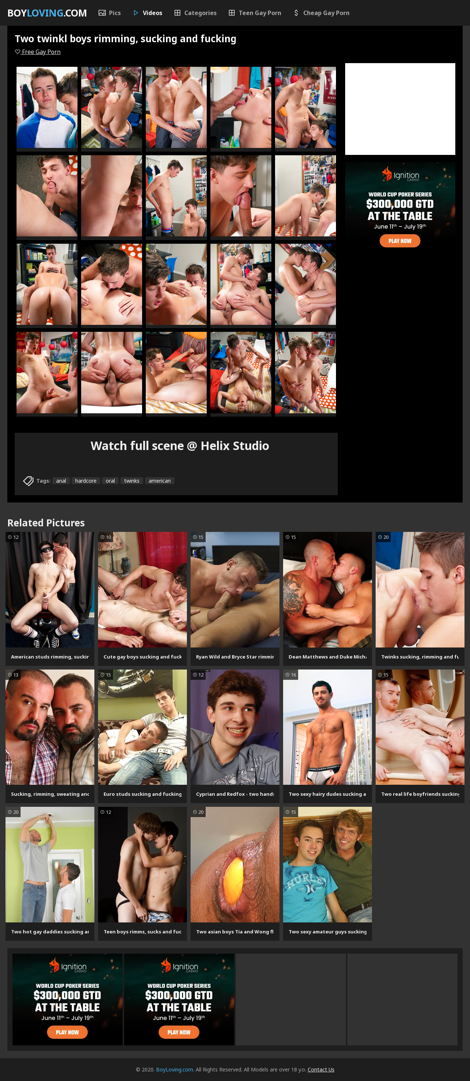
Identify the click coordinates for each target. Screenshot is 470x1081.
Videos (147, 13)
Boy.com (47, 12)
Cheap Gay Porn (321, 13)
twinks (132, 480)
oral (110, 480)
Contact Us (321, 1069)
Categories (195, 13)
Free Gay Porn (38, 52)
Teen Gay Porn (254, 13)
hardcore (86, 480)
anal (61, 480)
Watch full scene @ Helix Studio (180, 445)
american (160, 480)
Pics (109, 13)
